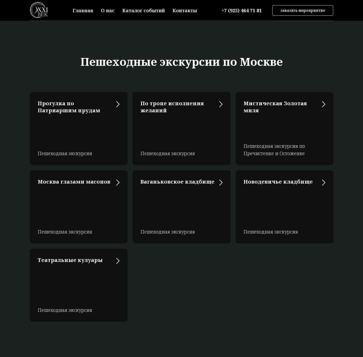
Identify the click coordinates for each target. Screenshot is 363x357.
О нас (108, 10)
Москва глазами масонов (74, 181)
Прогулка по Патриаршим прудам (69, 107)
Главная (83, 10)
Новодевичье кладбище (278, 181)
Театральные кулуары (70, 260)
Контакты (185, 10)
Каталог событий (143, 10)
